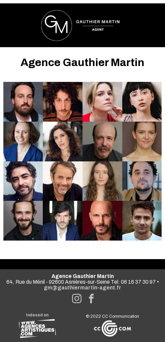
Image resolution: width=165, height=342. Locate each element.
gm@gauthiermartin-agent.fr (82, 287)
